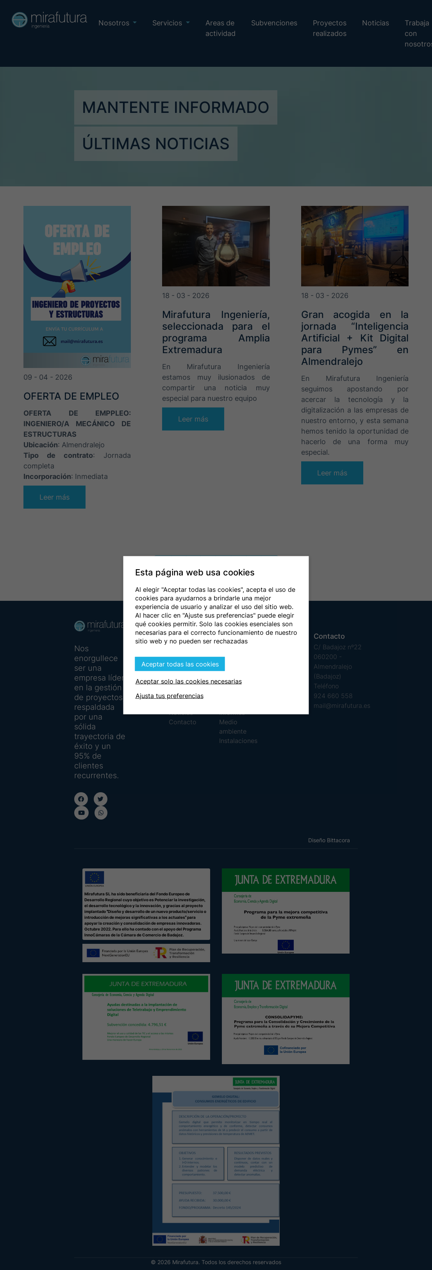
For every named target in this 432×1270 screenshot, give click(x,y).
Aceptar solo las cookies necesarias (189, 681)
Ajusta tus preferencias (170, 695)
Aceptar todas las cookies (180, 664)
